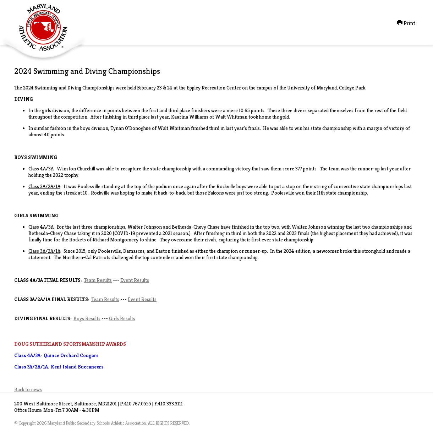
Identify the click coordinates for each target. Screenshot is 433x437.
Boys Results (86, 318)
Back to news (28, 389)
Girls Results (122, 318)
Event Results (134, 280)
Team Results (98, 280)
